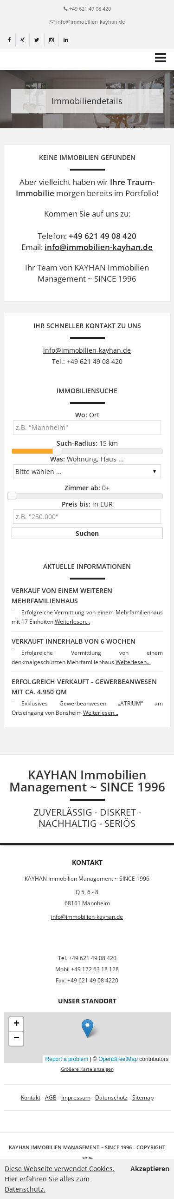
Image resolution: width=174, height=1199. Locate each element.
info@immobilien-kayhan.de (90, 21)
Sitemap (143, 1097)
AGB (51, 1097)
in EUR (87, 504)
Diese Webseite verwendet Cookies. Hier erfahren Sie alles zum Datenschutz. (60, 1178)
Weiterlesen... (72, 622)
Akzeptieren (149, 1168)
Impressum (75, 1097)
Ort (87, 414)
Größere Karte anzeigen (87, 1069)
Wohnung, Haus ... (87, 459)
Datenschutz (111, 1097)
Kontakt (30, 1097)
